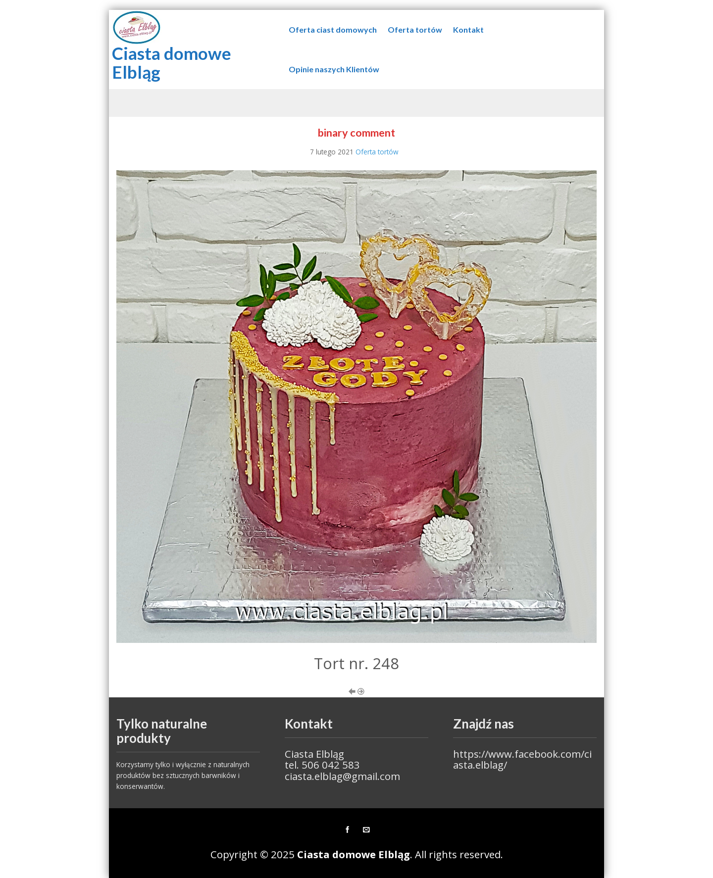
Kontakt (468, 29)
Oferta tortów (415, 29)
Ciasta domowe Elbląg (171, 62)
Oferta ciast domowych (333, 29)
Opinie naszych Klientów (334, 69)
